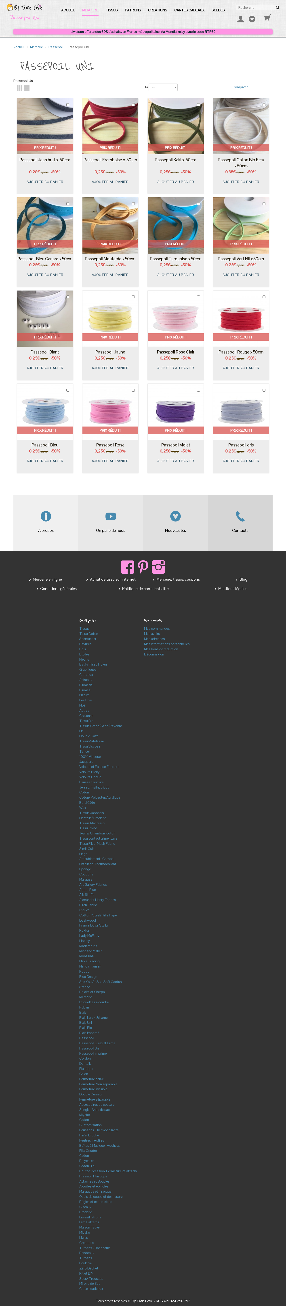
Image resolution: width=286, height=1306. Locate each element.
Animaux (86, 679)
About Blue (87, 889)
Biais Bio (85, 1027)
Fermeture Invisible (93, 1089)
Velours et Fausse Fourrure (99, 766)
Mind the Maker (90, 951)
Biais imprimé (89, 1032)
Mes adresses (154, 638)
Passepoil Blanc (45, 352)
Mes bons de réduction (161, 649)
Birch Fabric (88, 905)
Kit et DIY (86, 1273)
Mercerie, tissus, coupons (178, 579)
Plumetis (86, 685)
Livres (83, 1237)
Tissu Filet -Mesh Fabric (97, 843)
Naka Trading (89, 961)
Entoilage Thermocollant (97, 864)
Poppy (84, 971)
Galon (83, 1073)
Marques (85, 879)
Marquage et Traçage (95, 1191)
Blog (243, 579)
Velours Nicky (89, 771)
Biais (82, 1012)
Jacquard (86, 761)
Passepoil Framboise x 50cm (110, 160)
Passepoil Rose (110, 445)
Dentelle (85, 1063)
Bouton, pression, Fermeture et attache (108, 1171)
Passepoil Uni (89, 1048)
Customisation (90, 1125)
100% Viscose (90, 756)
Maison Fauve (89, 1227)
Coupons (86, 874)
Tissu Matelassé (91, 741)
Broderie (85, 1212)
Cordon (85, 1058)
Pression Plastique (93, 1176)
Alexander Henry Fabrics (97, 899)
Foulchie (85, 1263)
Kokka (84, 930)
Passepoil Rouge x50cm (241, 352)
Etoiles (84, 654)
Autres (84, 710)
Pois (82, 649)
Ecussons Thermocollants (99, 1130)
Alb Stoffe (86, 894)
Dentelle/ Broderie (92, 818)
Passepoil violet (175, 445)
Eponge (85, 869)
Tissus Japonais (91, 812)
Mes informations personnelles (167, 644)
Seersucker (87, 638)
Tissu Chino (88, 828)
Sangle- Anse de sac (94, 1109)
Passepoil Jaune (110, 352)
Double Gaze (89, 736)
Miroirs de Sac (89, 1283)
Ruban (84, 1007)
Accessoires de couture (97, 1104)
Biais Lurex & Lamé (93, 1017)
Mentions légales (232, 588)
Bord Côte (87, 802)
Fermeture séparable (94, 1099)
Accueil (18, 47)
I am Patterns (89, 1222)
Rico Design (88, 976)
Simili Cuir (86, 848)
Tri (146, 87)
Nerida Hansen (90, 966)
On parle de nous (110, 530)
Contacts (240, 530)
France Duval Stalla (93, 925)
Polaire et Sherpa (92, 991)
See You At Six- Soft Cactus (100, 981)
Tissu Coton (88, 633)
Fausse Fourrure (91, 782)
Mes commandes (157, 628)
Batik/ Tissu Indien (93, 664)
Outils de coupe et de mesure (101, 1196)
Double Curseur (91, 1094)
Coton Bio (87, 1166)
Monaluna (86, 956)
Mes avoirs (152, 633)
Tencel (84, 751)
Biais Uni (85, 1022)
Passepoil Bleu (45, 445)
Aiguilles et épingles (94, 1186)
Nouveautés (175, 530)
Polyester (86, 1160)
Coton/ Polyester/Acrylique (99, 797)
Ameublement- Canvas (96, 858)
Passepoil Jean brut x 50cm (44, 160)
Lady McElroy (89, 935)
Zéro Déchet (88, 1268)
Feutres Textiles (91, 1140)
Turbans (85, 1258)
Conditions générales (58, 588)
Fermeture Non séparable (98, 1084)
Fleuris (84, 659)
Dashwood (87, 920)
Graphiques (88, 669)
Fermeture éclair (91, 1079)
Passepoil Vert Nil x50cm (241, 259)
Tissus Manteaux (92, 823)
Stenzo (84, 987)
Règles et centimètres (95, 1201)
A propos (46, 530)
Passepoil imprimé (93, 1053)
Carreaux (86, 674)
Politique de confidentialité (145, 588)
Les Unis (85, 700)
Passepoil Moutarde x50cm (110, 259)
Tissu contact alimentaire (98, 838)
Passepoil (55, 47)
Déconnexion (154, 654)
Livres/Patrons (90, 1217)
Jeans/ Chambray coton (97, 833)
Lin (81, 730)
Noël (82, 705)
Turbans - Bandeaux (94, 1248)
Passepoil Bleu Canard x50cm (45, 259)
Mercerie (36, 47)
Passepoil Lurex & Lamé (97, 1043)
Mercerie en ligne (47, 579)
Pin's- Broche (89, 1135)
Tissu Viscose (89, 746)
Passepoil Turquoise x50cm (176, 259)
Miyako (84, 1114)
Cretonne (86, 715)
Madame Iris (88, 946)
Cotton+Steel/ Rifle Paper (98, 915)
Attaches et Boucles (94, 1181)
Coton (84, 792)
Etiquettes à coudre (94, 1002)
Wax (82, 807)
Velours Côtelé (90, 777)
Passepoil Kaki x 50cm (175, 160)
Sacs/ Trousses (91, 1278)
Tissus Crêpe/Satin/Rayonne (101, 726)
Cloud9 (84, 910)
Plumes (84, 690)
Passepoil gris (241, 445)
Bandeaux (87, 1252)
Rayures (85, 644)
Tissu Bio (86, 720)
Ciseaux (85, 1207)
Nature (84, 695)
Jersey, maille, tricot (94, 787)
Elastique (86, 1068)
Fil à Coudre (88, 1150)
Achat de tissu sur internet (112, 579)
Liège (83, 853)
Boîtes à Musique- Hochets (99, 1145)
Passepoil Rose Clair (175, 352)
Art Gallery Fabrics (93, 884)
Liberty (84, 940)
